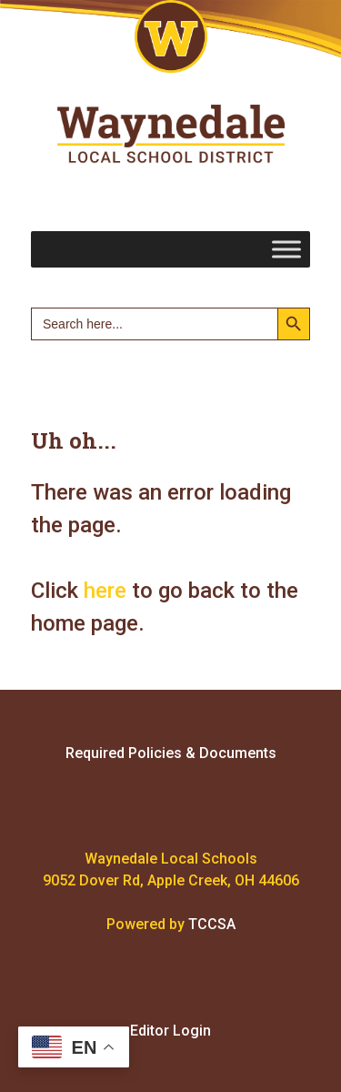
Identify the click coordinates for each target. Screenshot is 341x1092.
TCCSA (212, 924)
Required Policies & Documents (170, 753)
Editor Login (170, 1030)
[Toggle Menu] (286, 249)
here (105, 590)
